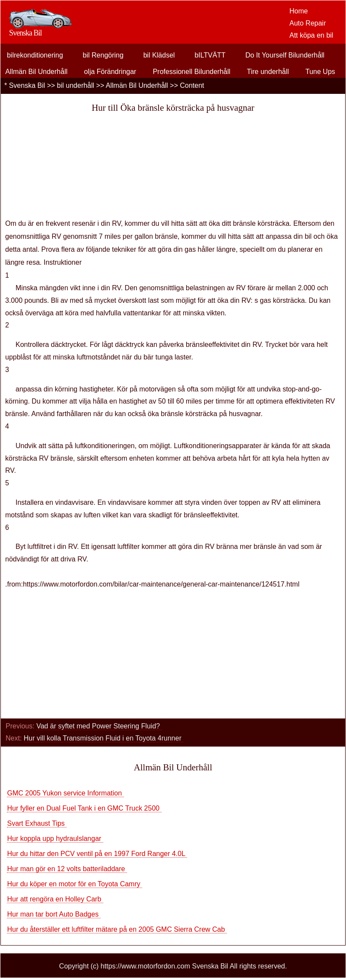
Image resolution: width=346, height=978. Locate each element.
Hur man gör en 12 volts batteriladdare (67, 868)
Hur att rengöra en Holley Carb (55, 899)
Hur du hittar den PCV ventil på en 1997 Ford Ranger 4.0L (97, 853)
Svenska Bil (27, 85)
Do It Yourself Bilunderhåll (284, 55)
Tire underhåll (268, 71)
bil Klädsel (159, 55)
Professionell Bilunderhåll (192, 71)
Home (298, 11)
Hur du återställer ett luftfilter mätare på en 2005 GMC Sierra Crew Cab (117, 929)
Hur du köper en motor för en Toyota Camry (74, 884)
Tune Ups (320, 71)
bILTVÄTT (209, 55)
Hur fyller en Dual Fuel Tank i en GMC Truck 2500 (84, 808)
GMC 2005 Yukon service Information (65, 793)
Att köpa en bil (311, 35)
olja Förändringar (110, 71)
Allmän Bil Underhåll (36, 71)
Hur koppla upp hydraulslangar (55, 838)
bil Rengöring (103, 55)
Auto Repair (307, 23)
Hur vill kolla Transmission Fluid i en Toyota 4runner (104, 738)
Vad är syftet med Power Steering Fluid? (99, 726)
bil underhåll (75, 85)
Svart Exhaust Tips (37, 823)
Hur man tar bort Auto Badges (53, 914)
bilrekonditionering (35, 55)
